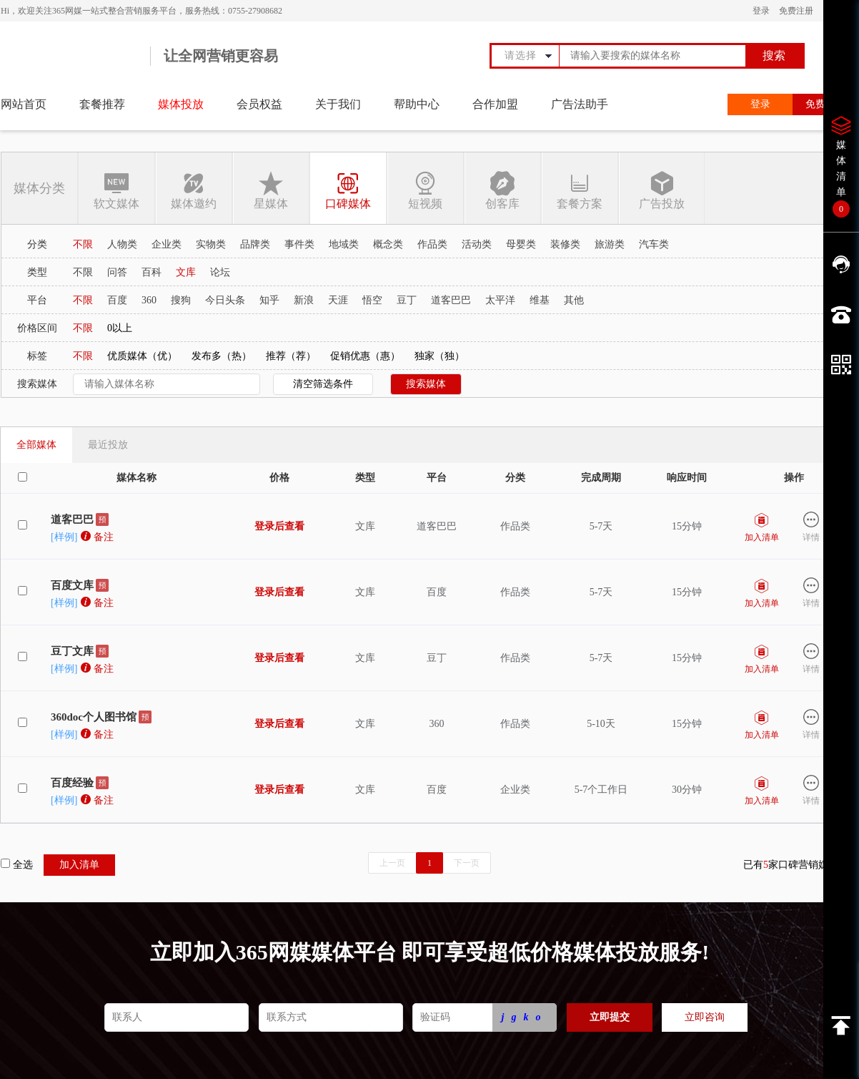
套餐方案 (579, 190)
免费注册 (796, 11)
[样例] (64, 537)
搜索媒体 (426, 384)
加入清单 (79, 864)
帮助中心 (417, 104)
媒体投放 (181, 104)
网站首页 (23, 104)
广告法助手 (579, 104)
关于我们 (338, 104)
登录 (761, 11)
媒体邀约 (194, 190)
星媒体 (271, 190)
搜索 (774, 55)
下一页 (467, 863)
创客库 (502, 190)
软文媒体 (116, 190)
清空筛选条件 (323, 384)
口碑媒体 (348, 190)
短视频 (425, 190)
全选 (17, 864)
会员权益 (259, 104)
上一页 (392, 863)
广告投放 (661, 190)
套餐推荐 (102, 104)
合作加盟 (495, 104)
